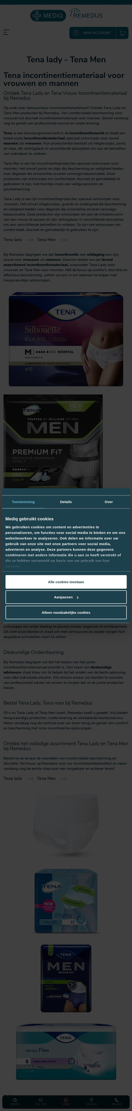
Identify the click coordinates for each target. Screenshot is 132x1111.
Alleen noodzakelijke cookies (66, 612)
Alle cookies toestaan (66, 582)
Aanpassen (66, 597)
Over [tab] (109, 502)
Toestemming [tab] (23, 502)
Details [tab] (66, 502)
